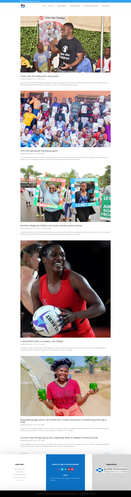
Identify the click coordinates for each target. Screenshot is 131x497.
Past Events (48, 228)
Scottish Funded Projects (90, 6)
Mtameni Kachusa (27, 79)
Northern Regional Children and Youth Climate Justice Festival (51, 225)
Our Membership (75, 6)
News (43, 79)
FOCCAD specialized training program (39, 150)
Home (44, 6)
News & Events (62, 6)
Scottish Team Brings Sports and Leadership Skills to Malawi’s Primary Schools (59, 437)
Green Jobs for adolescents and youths (39, 76)
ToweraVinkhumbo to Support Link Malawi (41, 341)
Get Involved (105, 6)
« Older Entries (24, 453)
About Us (51, 6)
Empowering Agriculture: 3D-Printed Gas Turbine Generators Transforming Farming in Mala (63, 420)
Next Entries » (107, 453)
